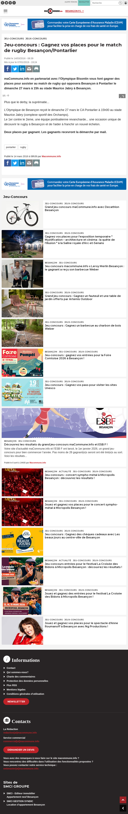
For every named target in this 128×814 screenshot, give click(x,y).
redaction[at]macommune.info (20, 732)
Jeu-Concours (14, 38)
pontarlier (11, 147)
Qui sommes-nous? (17, 672)
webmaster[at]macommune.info (20, 768)
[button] (120, 3)
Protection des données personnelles (27, 681)
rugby (23, 147)
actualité (65, 471)
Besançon (51, 262)
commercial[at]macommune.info (21, 741)
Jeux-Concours (36, 38)
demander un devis (21, 749)
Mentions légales (16, 689)
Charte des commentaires (21, 676)
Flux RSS (12, 685)
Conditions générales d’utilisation (25, 694)
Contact (11, 668)
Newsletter (16, 701)
